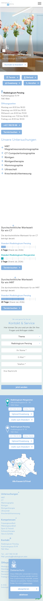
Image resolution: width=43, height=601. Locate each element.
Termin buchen (10, 132)
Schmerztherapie (8, 531)
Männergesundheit (8, 526)
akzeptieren (23, 589)
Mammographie (7, 503)
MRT (3, 498)
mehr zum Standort (20, 420)
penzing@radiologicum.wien (16, 557)
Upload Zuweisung (20, 414)
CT (2, 500)
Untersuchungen (9, 494)
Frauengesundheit (8, 523)
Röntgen (4, 506)
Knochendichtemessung (10, 513)
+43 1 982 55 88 (10, 125)
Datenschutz (27, 583)
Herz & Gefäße (7, 534)
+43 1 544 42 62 (15, 409)
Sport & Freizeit (7, 529)
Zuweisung (11, 83)
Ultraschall (5, 511)
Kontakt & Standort (14, 65)
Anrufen (31, 83)
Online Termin (29, 409)
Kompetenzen (8, 519)
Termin (10, 77)
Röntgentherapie (8, 508)
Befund (28, 77)
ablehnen (23, 595)
